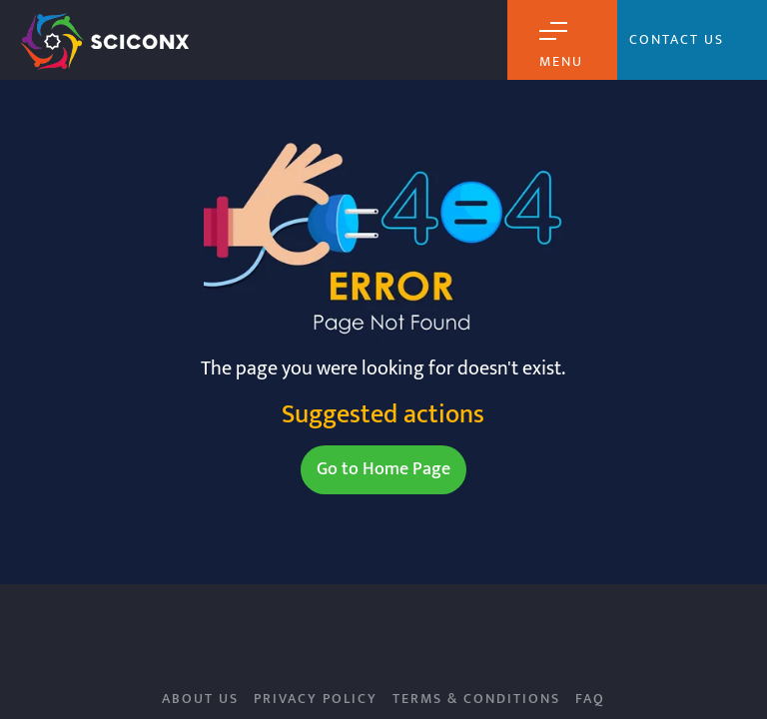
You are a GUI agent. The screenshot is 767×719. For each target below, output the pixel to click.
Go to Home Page (383, 469)
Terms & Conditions (476, 698)
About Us (200, 698)
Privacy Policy (316, 698)
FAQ (590, 698)
